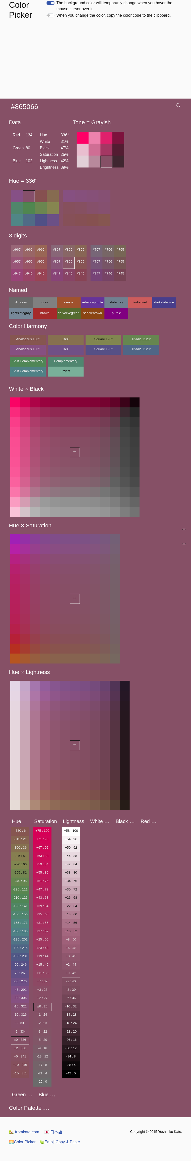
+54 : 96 (71, 839)
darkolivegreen (68, 313)
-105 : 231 (20, 956)
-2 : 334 (20, 1031)
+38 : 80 (71, 872)
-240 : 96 (20, 881)
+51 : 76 (42, 881)
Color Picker (22, 1142)
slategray (116, 302)
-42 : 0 (71, 1073)
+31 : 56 (42, 923)
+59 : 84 (42, 864)
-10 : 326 (20, 1014)
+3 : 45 (71, 956)
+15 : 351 (20, 1073)
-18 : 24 (71, 1023)
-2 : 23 (42, 1023)
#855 (80, 261)
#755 (120, 261)
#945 (41, 273)
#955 (41, 261)
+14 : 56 (71, 923)
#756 (108, 261)
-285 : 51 (20, 856)
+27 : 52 (42, 931)
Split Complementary (27, 361)
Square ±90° (103, 339)
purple (116, 313)
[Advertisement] (96, 61)
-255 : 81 (20, 872)
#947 (17, 273)
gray (45, 302)
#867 (56, 249)
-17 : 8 (42, 1065)
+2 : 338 (20, 1048)
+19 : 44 (42, 956)
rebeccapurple (92, 302)
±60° (65, 339)
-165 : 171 (20, 923)
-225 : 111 (20, 889)
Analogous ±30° (28, 339)
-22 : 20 (71, 1031)
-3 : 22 (42, 1031)
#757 (96, 261)
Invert (65, 371)
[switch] (50, 3)
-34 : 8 (71, 1056)
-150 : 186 (20, 931)
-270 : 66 (20, 864)
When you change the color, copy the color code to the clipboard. (113, 15)
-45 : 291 (20, 990)
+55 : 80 (42, 872)
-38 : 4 (71, 1065)
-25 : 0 (42, 1081)
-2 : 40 (71, 981)
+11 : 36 (42, 973)
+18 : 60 (71, 914)
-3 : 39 (71, 990)
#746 (108, 273)
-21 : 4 (42, 1073)
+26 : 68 (71, 897)
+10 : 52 (71, 931)
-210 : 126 (20, 897)
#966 (29, 249)
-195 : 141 (20, 906)
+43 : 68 (42, 897)
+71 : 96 (42, 839)
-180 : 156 (20, 914)
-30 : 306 (20, 998)
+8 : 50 (71, 939)
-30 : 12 (71, 1048)
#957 (17, 261)
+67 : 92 (42, 847)
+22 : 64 (71, 906)
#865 (80, 249)
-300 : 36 (20, 847)
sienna (68, 302)
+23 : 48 (42, 948)
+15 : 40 (42, 964)
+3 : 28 (42, 990)
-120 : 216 (20, 948)
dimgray (21, 302)
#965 (41, 249)
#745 (120, 273)
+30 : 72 (71, 889)
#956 (29, 261)
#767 (96, 249)
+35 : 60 (42, 914)
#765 (120, 249)
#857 (56, 261)
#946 (29, 273)
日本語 (53, 1132)
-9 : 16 (42, 1048)
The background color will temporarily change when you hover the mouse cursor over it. (114, 6)
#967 (17, 249)
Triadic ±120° (141, 339)
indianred (140, 302)
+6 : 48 (71, 948)
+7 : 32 (42, 981)
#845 (80, 273)
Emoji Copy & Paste (60, 1142)
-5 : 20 (42, 1040)
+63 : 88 (42, 856)
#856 (68, 261)
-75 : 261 (20, 973)
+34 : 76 (71, 881)
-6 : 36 (71, 998)
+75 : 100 (42, 830)
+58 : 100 (71, 830)
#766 (108, 249)
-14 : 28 (71, 1014)
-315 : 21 (20, 839)
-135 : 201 (20, 939)
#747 (96, 273)
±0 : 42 (71, 973)
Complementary (65, 361)
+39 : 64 (42, 906)
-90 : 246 (20, 964)
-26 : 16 (71, 1040)
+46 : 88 (71, 856)
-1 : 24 (42, 1014)
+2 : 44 (71, 964)
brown (44, 313)
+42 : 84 (71, 864)
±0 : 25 (42, 1006)
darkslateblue (164, 302)
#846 (68, 273)
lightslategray (21, 313)
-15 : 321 (20, 1006)
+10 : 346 (20, 1065)
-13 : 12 (42, 1056)
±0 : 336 (20, 1040)
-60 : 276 (20, 981)
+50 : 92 (71, 847)
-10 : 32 (71, 1006)
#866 (68, 249)
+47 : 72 (42, 889)
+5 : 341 (20, 1056)
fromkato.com (24, 1132)
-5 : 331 (20, 1023)
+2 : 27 (42, 998)
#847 (56, 273)
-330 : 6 (20, 830)
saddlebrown (92, 313)
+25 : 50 (42, 939)
